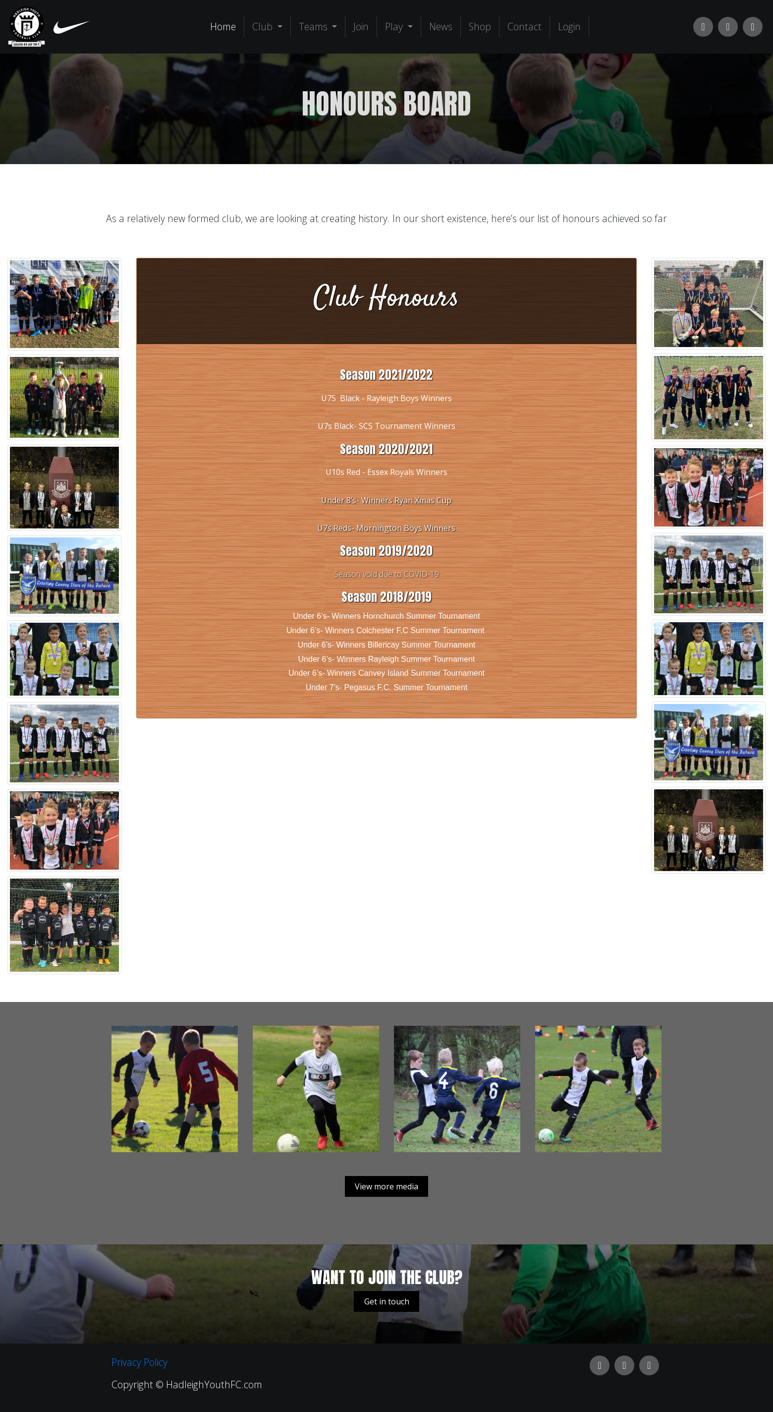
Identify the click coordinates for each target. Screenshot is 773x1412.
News (440, 26)
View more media (386, 1186)
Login (569, 26)
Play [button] (395, 26)
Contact (524, 26)
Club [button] (263, 26)
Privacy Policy (139, 1362)
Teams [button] (314, 26)
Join (361, 26)
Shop (480, 26)
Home (225, 26)
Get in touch (386, 1301)
